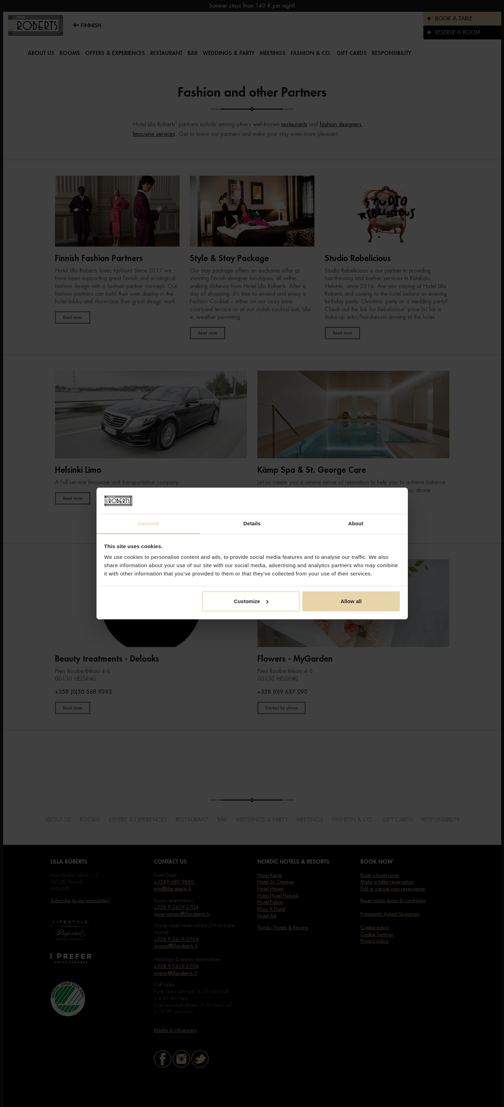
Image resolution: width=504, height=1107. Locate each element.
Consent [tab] (148, 523)
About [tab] (356, 523)
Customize (251, 601)
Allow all (351, 601)
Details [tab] (252, 523)
